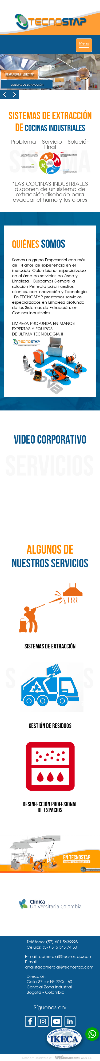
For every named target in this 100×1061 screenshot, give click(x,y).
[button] (4, 94)
